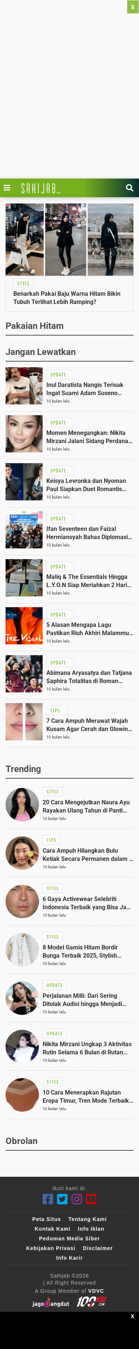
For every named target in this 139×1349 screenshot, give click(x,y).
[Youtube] (91, 1199)
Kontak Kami (52, 1229)
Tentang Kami (88, 1219)
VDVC (96, 1291)
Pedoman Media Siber (69, 1238)
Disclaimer (98, 1248)
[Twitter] (62, 1199)
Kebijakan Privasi (51, 1248)
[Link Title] (9, 188)
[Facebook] (48, 1199)
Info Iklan (91, 1229)
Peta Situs (46, 1219)
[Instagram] (77, 1199)
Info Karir (69, 1258)
